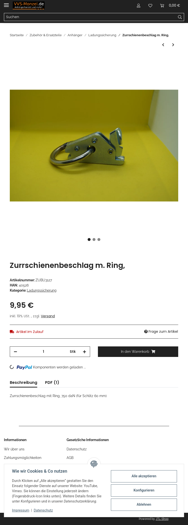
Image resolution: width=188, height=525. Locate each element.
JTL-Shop (162, 519)
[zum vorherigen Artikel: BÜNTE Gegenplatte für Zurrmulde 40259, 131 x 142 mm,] (163, 45)
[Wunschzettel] (150, 5)
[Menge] (43, 352)
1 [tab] (89, 239)
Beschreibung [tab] (23, 382)
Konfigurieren (143, 490)
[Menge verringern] (15, 352)
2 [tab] (94, 239)
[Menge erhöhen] (84, 352)
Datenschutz (77, 449)
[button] (138, 5)
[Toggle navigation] (6, 3)
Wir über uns (14, 449)
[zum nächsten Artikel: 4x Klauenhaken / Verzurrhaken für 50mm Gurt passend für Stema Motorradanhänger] (173, 45)
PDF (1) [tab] (52, 382)
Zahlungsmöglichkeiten (22, 458)
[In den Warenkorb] (14, 58)
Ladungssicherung (42, 290)
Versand (48, 316)
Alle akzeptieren (143, 476)
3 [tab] (98, 239)
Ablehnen (144, 504)
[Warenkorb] (170, 5)
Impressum (20, 510)
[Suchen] (90, 17)
